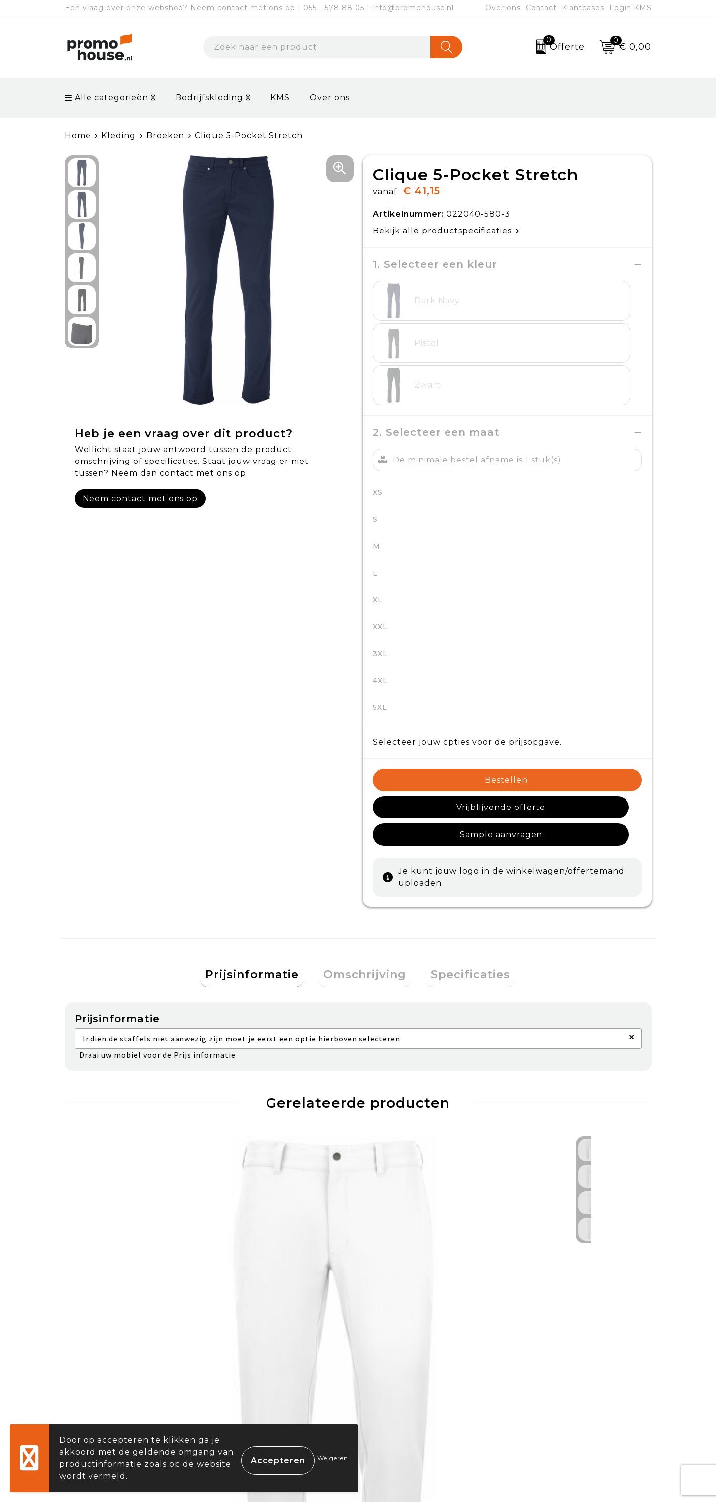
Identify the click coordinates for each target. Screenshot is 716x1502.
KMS (280, 97)
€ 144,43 (406, 1205)
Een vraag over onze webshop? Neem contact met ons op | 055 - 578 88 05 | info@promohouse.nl (259, 7)
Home (78, 135)
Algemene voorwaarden (569, 1318)
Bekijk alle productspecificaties (446, 230)
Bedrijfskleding (209, 97)
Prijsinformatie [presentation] (261, 865)
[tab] (261, 865)
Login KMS (630, 7)
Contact (541, 7)
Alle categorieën (106, 97)
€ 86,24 (110, 1205)
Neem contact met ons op (140, 498)
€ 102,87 (259, 1220)
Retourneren (399, 1365)
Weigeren (332, 1458)
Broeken (165, 135)
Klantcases (583, 7)
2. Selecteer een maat (436, 347)
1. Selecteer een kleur (435, 264)
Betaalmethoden (408, 1342)
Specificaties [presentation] (461, 865)
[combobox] (317, 47)
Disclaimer (538, 1387)
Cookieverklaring (553, 1342)
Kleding (118, 135)
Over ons (503, 7)
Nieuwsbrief (251, 1342)
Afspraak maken (260, 1365)
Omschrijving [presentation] (364, 865)
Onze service (399, 1387)
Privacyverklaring (555, 1365)
